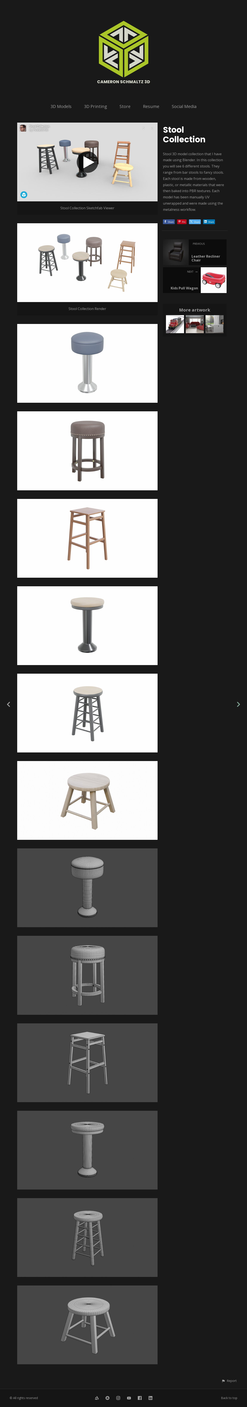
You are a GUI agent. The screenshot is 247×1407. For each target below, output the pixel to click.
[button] (229, 1380)
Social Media (184, 106)
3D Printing (95, 106)
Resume (151, 106)
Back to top (229, 1398)
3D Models (61, 106)
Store (125, 106)
